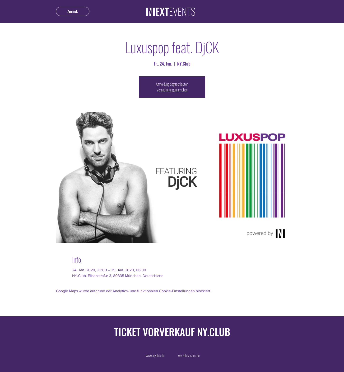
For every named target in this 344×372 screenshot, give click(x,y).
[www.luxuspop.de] (189, 355)
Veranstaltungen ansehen (172, 90)
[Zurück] (72, 11)
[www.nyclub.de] (155, 355)
